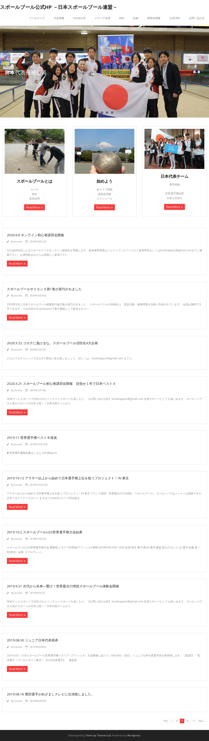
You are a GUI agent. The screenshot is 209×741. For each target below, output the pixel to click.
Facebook (79, 18)
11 (193, 720)
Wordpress (133, 735)
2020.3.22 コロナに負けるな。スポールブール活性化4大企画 (52, 343)
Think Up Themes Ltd (98, 735)
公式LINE (174, 18)
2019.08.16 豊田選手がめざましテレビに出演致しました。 (51, 694)
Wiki (121, 18)
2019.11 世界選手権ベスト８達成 (32, 437)
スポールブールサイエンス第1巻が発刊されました (44, 289)
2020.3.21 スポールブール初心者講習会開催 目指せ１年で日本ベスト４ (61, 383)
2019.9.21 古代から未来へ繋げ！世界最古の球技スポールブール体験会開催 (63, 586)
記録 (135, 18)
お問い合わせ (197, 18)
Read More (33, 207)
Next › (202, 720)
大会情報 (59, 18)
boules (18, 241)
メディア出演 (102, 18)
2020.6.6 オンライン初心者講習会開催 (35, 235)
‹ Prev (165, 720)
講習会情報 (153, 18)
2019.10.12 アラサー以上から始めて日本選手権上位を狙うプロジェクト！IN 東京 (68, 478)
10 (187, 720)
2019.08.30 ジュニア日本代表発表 (32, 640)
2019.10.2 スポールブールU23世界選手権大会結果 (44, 532)
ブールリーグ (37, 18)
